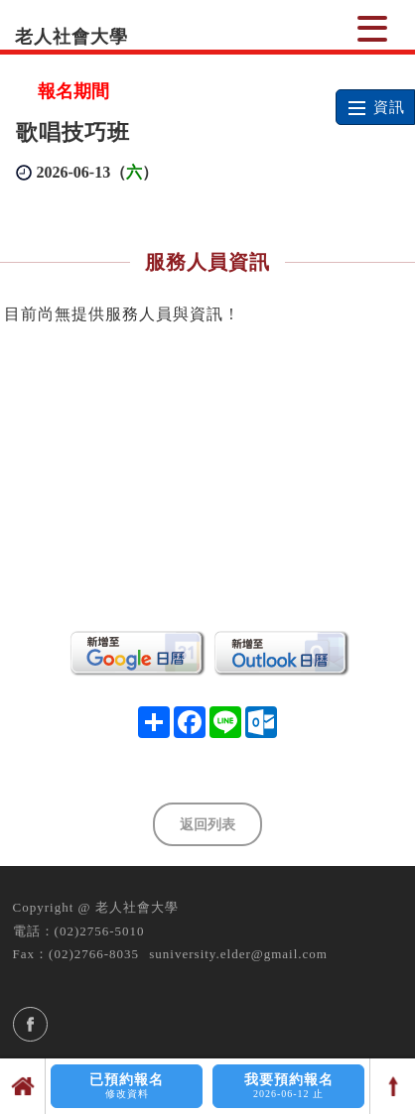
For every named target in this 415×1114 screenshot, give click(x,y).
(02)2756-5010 (100, 931)
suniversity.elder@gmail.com (238, 953)
